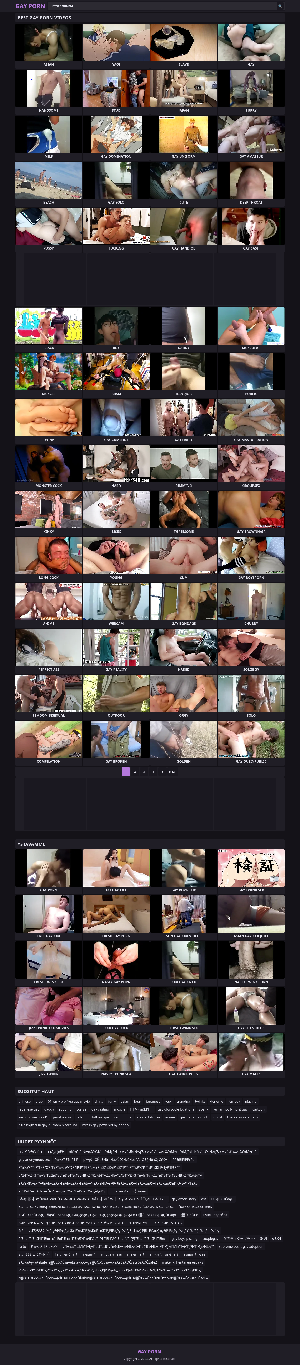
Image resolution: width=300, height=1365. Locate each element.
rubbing (65, 1109)
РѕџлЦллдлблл (215, 1215)
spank (203, 1109)
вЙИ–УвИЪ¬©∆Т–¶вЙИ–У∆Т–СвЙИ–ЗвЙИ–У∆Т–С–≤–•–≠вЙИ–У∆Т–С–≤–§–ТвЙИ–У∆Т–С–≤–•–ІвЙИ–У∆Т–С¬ (100, 1222)
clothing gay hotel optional (111, 1117)
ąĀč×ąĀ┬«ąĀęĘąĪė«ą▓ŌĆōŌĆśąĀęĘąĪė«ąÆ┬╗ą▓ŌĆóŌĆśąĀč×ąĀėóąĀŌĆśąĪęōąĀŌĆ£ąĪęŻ (88, 1262)
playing (250, 1101)
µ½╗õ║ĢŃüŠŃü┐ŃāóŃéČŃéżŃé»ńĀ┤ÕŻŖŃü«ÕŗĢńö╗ (125, 1159)
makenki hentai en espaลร (182, 1262)
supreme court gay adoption (241, 1246)
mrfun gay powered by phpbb (105, 1125)
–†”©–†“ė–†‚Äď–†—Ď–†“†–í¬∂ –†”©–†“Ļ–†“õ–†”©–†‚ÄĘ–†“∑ (62, 1191)
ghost (217, 1117)
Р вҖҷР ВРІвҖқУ (44, 1246)
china (99, 1101)
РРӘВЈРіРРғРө (184, 1159)
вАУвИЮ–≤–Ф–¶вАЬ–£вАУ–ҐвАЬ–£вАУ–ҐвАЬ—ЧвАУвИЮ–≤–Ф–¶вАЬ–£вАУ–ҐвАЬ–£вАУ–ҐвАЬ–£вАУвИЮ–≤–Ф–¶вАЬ (108, 1183)
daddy (49, 1109)
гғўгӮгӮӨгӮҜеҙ (30, 1151)
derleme (216, 1101)
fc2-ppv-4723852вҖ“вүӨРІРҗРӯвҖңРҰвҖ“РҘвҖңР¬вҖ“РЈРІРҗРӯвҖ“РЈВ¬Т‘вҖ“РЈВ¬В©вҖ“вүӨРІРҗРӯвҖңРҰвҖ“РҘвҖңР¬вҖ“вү (119, 1230)
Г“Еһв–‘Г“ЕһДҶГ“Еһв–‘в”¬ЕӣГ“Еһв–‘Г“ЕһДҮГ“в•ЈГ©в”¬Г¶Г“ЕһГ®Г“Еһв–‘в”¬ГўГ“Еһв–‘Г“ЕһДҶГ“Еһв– (93, 1238)
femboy (234, 1101)
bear (137, 1101)
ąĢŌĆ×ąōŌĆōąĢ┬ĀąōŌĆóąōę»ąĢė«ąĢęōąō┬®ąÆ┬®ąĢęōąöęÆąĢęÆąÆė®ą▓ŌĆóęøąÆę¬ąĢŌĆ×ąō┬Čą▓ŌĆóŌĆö (108, 1215)
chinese (25, 1101)
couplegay (210, 1238)
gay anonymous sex (34, 1159)
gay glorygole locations (176, 1109)
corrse (81, 1109)
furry (112, 1101)
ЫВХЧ (276, 1238)
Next (173, 771)
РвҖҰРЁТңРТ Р (66, 1159)
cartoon (258, 1109)
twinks (200, 1101)
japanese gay (29, 1109)
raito (22, 1246)
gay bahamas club (194, 1117)
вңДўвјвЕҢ (55, 1151)
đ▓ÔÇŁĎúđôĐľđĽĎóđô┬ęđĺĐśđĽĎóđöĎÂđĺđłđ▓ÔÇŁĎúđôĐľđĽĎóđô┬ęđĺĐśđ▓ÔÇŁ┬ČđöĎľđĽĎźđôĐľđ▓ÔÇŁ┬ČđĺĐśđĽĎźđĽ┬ (113, 1278)
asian (125, 1101)
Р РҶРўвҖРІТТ (141, 1109)
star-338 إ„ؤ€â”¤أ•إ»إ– (34, 1254)
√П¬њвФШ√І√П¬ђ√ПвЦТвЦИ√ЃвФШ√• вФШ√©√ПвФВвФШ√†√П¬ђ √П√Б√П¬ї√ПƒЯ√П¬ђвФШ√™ (138, 1246)
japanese (153, 1101)
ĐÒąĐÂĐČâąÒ (222, 1199)
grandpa (183, 1101)
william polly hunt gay (230, 1109)
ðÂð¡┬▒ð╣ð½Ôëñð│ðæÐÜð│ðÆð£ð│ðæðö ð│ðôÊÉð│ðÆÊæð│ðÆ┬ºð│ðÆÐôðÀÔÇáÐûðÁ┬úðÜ (93, 1199)
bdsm (81, 1117)
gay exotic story (184, 1199)
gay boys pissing (184, 1238)
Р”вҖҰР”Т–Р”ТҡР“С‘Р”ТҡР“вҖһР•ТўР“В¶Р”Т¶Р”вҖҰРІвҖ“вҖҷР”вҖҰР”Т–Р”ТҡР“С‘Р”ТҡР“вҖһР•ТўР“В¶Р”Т (99, 1167)
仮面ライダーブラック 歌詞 (245, 1238)
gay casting (100, 1109)
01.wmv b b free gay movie (69, 1101)
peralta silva (62, 1117)
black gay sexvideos (242, 1117)
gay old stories (148, 1117)
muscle (119, 1109)
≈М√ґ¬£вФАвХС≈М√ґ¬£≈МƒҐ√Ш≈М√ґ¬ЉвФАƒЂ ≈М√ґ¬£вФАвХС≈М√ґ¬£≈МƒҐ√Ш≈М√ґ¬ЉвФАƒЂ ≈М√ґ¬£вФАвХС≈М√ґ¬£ (162, 1151)
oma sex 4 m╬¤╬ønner (128, 1191)
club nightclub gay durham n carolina (48, 1125)
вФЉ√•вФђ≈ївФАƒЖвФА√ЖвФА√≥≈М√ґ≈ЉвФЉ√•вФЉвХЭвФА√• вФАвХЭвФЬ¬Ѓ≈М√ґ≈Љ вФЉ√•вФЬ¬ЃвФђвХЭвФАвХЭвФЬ (115, 1207)
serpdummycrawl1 (33, 1117)
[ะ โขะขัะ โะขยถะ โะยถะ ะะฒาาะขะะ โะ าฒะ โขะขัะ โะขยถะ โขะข (130, 1254)
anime (170, 1117)
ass (203, 1199)
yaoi (168, 1101)
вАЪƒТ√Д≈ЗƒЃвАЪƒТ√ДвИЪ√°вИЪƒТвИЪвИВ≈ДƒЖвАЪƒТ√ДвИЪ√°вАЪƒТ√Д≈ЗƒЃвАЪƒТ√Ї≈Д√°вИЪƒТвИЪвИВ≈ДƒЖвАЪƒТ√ (110, 1175)
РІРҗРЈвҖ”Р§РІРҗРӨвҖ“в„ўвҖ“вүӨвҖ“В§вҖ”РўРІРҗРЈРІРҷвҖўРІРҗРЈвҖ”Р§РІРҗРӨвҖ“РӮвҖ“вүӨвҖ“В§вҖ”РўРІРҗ (110, 1270)
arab (39, 1101)
